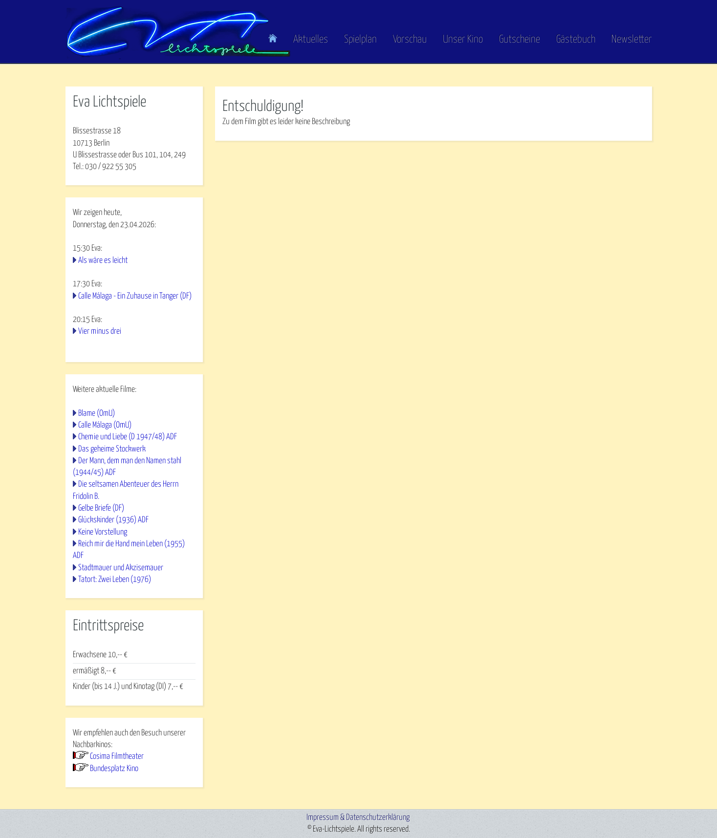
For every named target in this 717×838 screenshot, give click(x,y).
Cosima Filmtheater (117, 756)
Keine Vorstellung (102, 532)
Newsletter (631, 39)
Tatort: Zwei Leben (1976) (114, 580)
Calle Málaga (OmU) (104, 425)
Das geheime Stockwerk (112, 449)
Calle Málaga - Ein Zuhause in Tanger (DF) (135, 296)
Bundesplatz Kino (114, 769)
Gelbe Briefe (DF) (101, 508)
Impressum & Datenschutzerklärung (358, 818)
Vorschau (410, 39)
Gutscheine (519, 39)
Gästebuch (575, 39)
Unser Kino (463, 39)
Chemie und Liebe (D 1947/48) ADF (127, 437)
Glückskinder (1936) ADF (113, 520)
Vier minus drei (99, 331)
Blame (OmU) (96, 413)
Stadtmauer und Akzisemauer (120, 568)
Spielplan (360, 39)
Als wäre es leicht (103, 261)
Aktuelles (310, 39)
